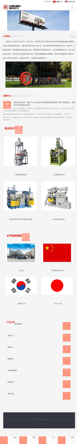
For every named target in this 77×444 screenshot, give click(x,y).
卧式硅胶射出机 (59, 219)
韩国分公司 (22, 304)
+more (72, 37)
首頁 (8, 437)
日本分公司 (58, 304)
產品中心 (11, 335)
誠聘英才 (11, 359)
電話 (27, 437)
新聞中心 (11, 347)
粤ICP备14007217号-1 (60, 419)
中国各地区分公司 (58, 270)
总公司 (21, 270)
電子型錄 (11, 394)
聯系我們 (11, 382)
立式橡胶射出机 (59, 175)
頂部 (66, 437)
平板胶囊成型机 (21, 175)
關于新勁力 (19, 324)
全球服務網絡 (12, 370)
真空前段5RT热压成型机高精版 (21, 219)
